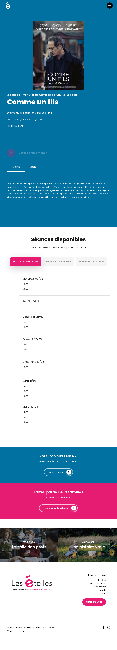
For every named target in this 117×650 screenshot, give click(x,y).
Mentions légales (15, 631)
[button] (110, 5)
